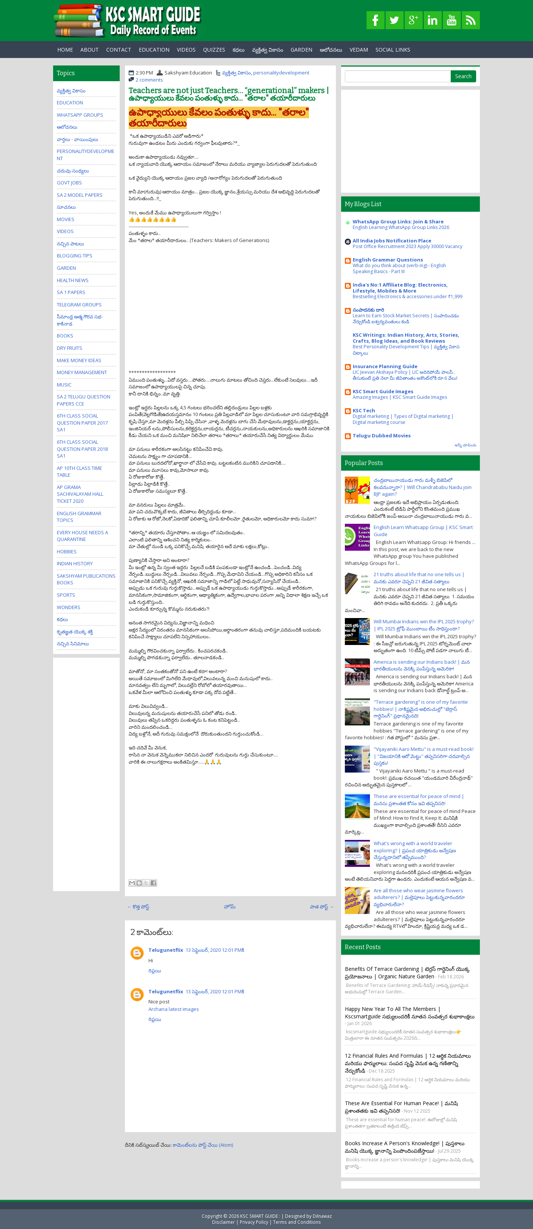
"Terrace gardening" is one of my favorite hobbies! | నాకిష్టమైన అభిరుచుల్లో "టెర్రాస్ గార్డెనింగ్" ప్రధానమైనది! (421, 708)
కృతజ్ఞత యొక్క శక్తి (75, 631)
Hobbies (67, 551)
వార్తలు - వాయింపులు (77, 139)
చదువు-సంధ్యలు (73, 170)
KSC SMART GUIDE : (260, 1216)
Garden (66, 268)
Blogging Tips (74, 255)
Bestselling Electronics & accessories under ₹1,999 (407, 296)
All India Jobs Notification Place (392, 240)
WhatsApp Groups (80, 114)
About (89, 49)
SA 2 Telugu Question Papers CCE (83, 400)
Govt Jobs (69, 182)
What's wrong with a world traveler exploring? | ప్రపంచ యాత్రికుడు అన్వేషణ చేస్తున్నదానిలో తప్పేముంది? (415, 850)
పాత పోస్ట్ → (322, 906)
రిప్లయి (154, 970)
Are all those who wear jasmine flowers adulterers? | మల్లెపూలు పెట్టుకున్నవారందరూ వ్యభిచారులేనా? (419, 897)
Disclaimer (223, 1222)
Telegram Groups (79, 304)
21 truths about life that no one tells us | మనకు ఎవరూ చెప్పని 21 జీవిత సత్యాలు (419, 578)
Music (64, 384)
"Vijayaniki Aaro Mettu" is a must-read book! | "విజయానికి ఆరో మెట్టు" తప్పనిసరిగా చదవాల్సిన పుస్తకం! (424, 756)
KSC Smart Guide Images (383, 391)
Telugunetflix (165, 950)
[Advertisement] (230, 317)
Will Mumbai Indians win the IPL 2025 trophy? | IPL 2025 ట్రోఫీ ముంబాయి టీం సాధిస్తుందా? (424, 625)
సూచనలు (66, 207)
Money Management (82, 372)
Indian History (75, 563)
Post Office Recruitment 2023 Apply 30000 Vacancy (407, 246)
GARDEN (301, 49)
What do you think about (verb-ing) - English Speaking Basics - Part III (399, 268)
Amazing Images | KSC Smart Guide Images (400, 397)
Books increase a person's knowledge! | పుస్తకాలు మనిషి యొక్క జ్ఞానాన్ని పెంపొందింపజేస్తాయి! (405, 1147)
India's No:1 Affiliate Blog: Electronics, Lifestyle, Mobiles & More (400, 287)
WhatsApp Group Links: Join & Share (398, 221)
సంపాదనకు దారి (368, 309)
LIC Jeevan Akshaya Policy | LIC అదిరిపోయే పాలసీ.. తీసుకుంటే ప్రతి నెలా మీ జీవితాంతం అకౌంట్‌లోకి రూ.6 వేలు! (405, 375)
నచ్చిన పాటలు (70, 243)
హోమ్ (230, 906)
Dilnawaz (322, 1216)
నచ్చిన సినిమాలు (73, 643)
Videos (186, 49)
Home (65, 49)
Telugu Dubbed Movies (382, 435)
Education (70, 102)
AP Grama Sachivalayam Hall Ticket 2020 (80, 494)
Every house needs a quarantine (82, 536)
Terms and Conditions (297, 1222)
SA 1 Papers (71, 292)
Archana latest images (173, 1009)
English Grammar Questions (388, 259)
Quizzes (214, 49)
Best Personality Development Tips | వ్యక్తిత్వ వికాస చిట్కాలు (406, 349)
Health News (73, 280)
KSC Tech (364, 410)
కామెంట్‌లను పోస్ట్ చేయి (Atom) (203, 1144)
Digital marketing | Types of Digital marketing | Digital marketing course (403, 419)
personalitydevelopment (281, 72)
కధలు (239, 49)
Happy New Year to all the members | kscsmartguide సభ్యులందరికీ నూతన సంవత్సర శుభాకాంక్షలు (410, 1012)
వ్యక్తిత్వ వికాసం (267, 49)
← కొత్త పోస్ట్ (138, 906)
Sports (66, 594)
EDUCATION (154, 49)
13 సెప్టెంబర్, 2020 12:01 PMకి (215, 950)
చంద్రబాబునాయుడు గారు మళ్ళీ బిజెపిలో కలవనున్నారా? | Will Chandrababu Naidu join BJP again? (423, 487)
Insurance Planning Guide (385, 366)
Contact (118, 49)
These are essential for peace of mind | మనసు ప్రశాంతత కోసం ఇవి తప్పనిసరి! (419, 800)
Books (65, 335)
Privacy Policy (254, 1222)
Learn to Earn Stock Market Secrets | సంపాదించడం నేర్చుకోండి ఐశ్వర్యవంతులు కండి (406, 318)
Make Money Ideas (79, 360)
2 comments (149, 79)
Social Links (393, 49)
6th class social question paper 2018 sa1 (82, 448)
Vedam (359, 49)
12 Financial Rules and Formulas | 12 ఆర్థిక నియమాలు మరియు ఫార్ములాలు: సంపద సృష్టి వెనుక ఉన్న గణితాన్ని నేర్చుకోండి (408, 1063)
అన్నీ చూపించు (465, 445)
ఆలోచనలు (331, 49)
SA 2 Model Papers (79, 195)
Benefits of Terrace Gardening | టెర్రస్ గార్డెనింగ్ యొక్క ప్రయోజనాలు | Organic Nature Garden (407, 972)
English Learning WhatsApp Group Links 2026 (401, 227)
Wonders (68, 607)
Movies (65, 219)
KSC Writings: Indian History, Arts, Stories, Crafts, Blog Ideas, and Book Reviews (406, 337)
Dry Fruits (69, 348)
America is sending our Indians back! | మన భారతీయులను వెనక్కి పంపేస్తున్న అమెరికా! (422, 665)
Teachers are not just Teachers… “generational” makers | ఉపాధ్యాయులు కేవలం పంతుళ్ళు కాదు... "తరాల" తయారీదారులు (229, 94)
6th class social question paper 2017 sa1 (82, 422)
